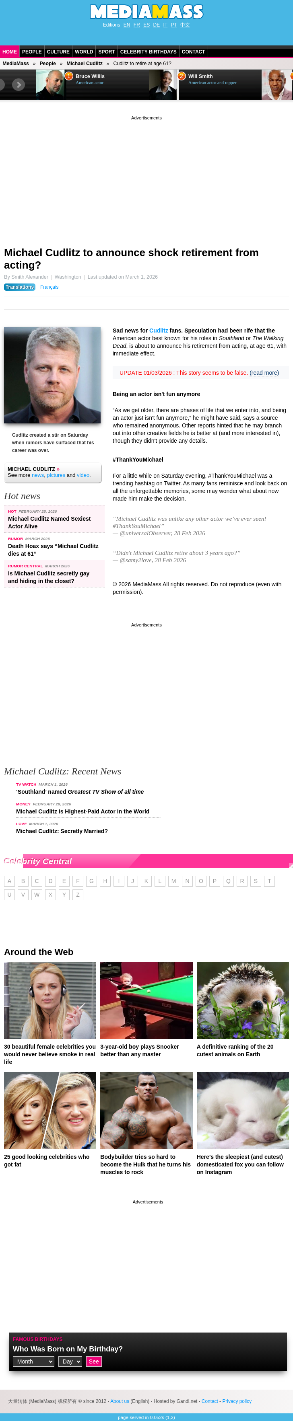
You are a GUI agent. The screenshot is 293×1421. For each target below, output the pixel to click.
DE (156, 25)
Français (49, 287)
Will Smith (200, 76)
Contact (193, 52)
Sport (106, 52)
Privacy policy (237, 1401)
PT (174, 25)
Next (18, 84)
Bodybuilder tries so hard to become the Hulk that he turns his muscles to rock (145, 1164)
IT (165, 25)
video (83, 475)
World (84, 52)
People (32, 52)
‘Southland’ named (80, 792)
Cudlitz (158, 330)
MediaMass (15, 63)
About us (119, 1401)
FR (137, 25)
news (38, 475)
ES (146, 25)
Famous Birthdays (38, 1339)
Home (9, 52)
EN (127, 25)
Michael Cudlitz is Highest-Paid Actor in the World (82, 811)
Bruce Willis (90, 76)
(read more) (264, 373)
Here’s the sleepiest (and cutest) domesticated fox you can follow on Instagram (240, 1164)
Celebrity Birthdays (148, 52)
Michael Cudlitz (84, 63)
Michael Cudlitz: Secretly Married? (62, 831)
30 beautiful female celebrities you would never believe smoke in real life (50, 1054)
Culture (58, 52)
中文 (185, 25)
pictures (56, 475)
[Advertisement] (146, 178)
